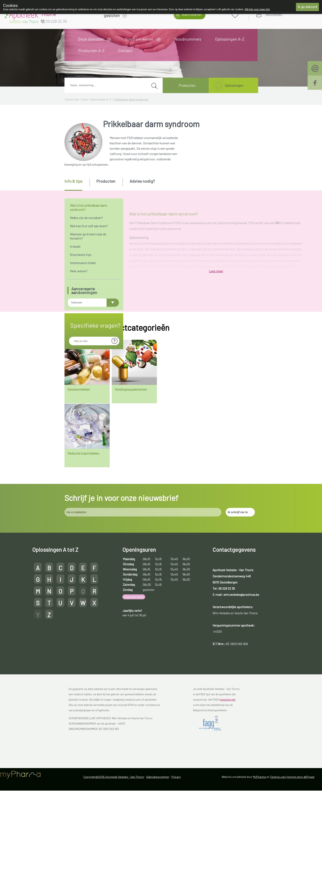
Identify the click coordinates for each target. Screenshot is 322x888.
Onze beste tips (80, 254)
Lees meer (216, 480)
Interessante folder (83, 263)
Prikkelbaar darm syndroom (131, 99)
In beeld (75, 246)
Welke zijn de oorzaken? (86, 218)
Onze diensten (91, 38)
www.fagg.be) (227, 873)
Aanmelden (273, 14)
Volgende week (134, 771)
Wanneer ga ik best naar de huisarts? (88, 236)
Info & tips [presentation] (73, 181)
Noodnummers (188, 38)
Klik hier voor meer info (257, 9)
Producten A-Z (91, 50)
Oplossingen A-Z (229, 38)
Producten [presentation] (105, 181)
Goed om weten (139, 38)
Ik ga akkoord (307, 7)
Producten (187, 85)
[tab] (76, 184)
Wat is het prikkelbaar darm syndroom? (88, 207)
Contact (125, 50)
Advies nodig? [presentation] (142, 181)
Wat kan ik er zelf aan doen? (89, 226)
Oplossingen (234, 85)
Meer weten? (78, 271)
